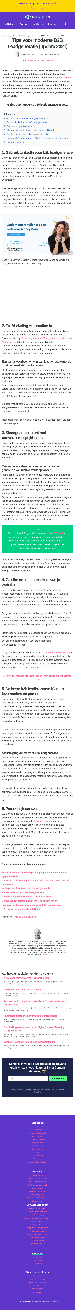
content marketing (46, 60)
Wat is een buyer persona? (37, 1185)
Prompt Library (37, 1201)
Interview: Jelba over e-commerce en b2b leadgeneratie (31, 905)
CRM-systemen (50, 338)
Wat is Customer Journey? (37, 1182)
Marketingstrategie (37, 1149)
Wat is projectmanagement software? (38, 1218)
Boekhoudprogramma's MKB (37, 1231)
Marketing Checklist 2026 (37, 1191)
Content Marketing (19, 36)
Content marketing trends (37, 1133)
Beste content (37, 1292)
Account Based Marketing (37, 1162)
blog (9, 36)
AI (37, 1126)
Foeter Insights (37, 1289)
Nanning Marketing (17, 950)
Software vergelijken (37, 1237)
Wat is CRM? (37, 1224)
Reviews (23, 24)
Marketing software (37, 1241)
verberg (17, 114)
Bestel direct (37, 8)
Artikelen (9, 24)
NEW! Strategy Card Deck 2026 (36, 3)
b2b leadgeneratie (33, 60)
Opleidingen (37, 24)
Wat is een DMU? (37, 1188)
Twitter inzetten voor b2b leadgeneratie (23, 892)
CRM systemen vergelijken (37, 1208)
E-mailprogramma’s (31, 338)
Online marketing (38, 1143)
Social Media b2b (37, 1156)
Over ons (52, 24)
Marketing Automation (37, 1139)
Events (37, 1285)
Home (4, 36)
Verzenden (58, 1078)
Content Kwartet (37, 1260)
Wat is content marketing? (37, 1178)
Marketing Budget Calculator (37, 1198)
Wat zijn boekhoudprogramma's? (37, 1228)
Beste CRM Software (37, 1221)
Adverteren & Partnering (37, 1279)
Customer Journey (43, 821)
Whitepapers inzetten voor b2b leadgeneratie (26, 888)
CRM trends (37, 1146)
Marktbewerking (37, 1136)
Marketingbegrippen (37, 1195)
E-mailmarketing (37, 1175)
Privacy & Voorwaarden (37, 1282)
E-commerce (37, 1130)
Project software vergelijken (37, 1212)
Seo (37, 1152)
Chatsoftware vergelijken (37, 1215)
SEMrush (59, 533)
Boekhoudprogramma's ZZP (37, 1234)
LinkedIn (44, 954)
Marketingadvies (37, 1263)
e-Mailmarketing (37, 1159)
